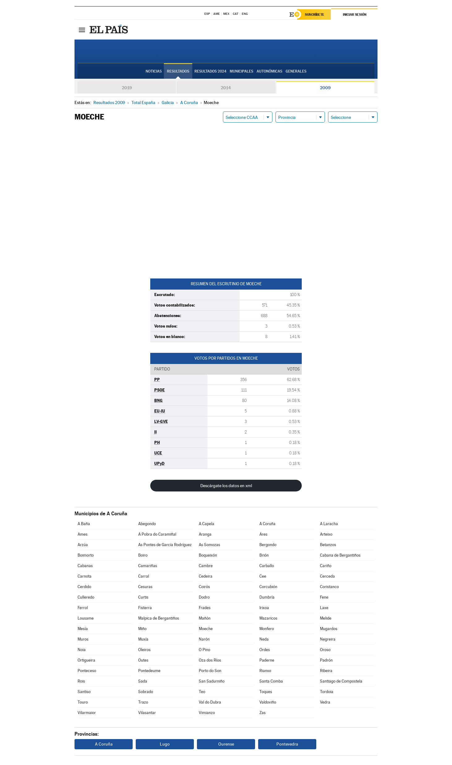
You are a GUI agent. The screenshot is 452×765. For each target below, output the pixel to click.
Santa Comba (271, 681)
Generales (296, 71)
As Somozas (209, 544)
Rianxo (265, 670)
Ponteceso (87, 670)
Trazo (143, 702)
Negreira (327, 639)
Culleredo (86, 597)
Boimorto (86, 555)
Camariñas (147, 565)
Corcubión (268, 586)
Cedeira (205, 576)
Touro (83, 702)
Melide (325, 618)
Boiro (142, 555)
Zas (262, 712)
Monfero (266, 628)
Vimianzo (207, 712)
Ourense (226, 744)
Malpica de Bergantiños (158, 618)
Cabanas (85, 565)
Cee (262, 576)
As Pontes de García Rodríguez (165, 544)
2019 (127, 87)
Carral (143, 576)
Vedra (325, 702)
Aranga (205, 534)
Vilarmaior (87, 712)
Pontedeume (149, 670)
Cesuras (145, 586)
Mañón (205, 618)
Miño (142, 628)
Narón (204, 639)
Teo (202, 691)
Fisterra (145, 607)
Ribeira (326, 670)
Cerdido (84, 586)
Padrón (326, 660)
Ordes (264, 649)
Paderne (266, 660)
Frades (205, 607)
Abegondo (147, 523)
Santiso (84, 691)
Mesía (83, 628)
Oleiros (144, 649)
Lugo (165, 744)
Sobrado (145, 691)
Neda (264, 639)
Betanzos (328, 544)
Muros (83, 639)
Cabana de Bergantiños (340, 555)
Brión (264, 555)
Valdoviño (267, 702)
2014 (226, 87)
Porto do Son (210, 670)
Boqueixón (208, 555)
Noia (82, 649)
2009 (325, 87)
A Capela (206, 523)
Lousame (86, 618)
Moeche (206, 628)
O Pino (204, 649)
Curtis (143, 597)
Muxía (143, 639)
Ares (263, 534)
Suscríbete (314, 14)
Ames (82, 534)
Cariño (325, 565)
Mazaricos (268, 618)
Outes (143, 660)
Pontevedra (287, 744)
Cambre (206, 565)
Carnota (85, 576)
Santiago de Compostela (341, 681)
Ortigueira (86, 660)
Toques (265, 691)
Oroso (325, 649)
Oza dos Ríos (210, 660)
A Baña (84, 523)
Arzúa (83, 544)
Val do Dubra (210, 702)
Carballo (266, 565)
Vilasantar (147, 712)
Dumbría (267, 597)
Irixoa (264, 607)
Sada (142, 681)
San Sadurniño (211, 681)
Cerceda (327, 576)
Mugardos (328, 628)
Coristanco (329, 586)
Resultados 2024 (210, 71)
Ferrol (83, 607)
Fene (324, 597)
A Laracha (329, 523)
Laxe (324, 607)
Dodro (204, 597)
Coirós (204, 586)
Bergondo (267, 544)
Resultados (178, 71)
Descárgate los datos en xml (226, 485)
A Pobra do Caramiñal (157, 534)
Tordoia (326, 691)
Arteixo (326, 534)
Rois (81, 681)
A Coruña (267, 523)
